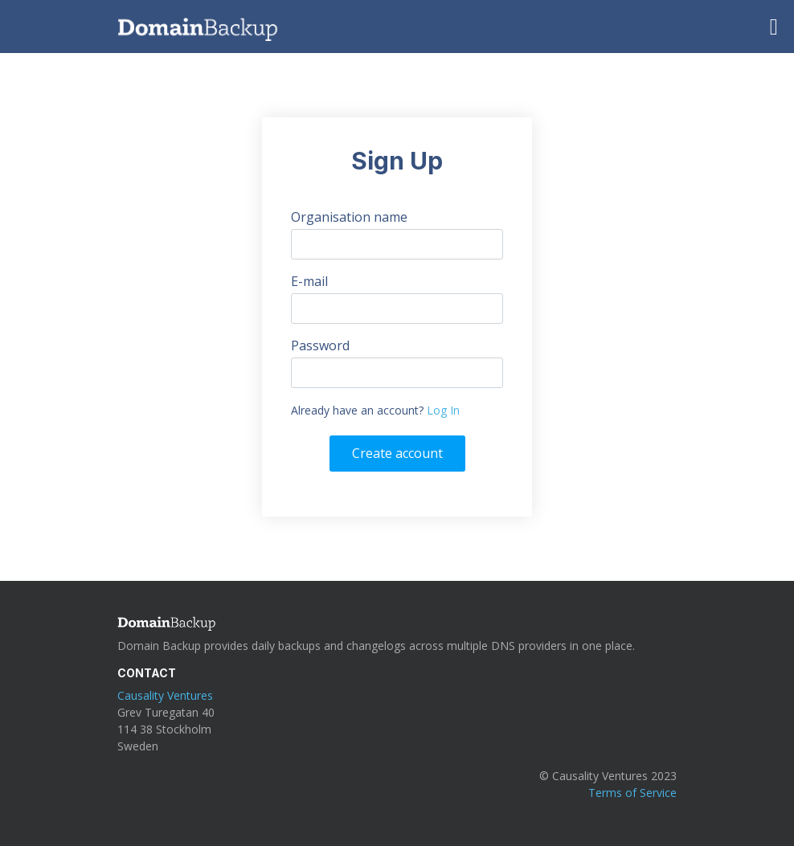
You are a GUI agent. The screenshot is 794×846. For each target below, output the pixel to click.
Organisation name (349, 217)
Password (320, 345)
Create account (397, 453)
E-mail (309, 281)
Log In (443, 410)
